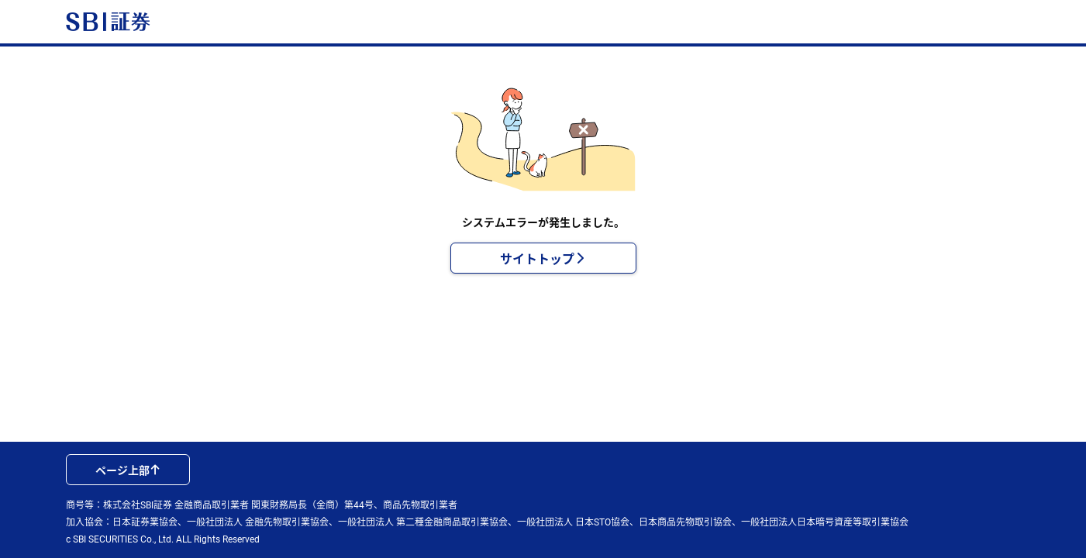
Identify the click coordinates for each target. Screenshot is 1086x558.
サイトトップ (543, 258)
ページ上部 (127, 469)
